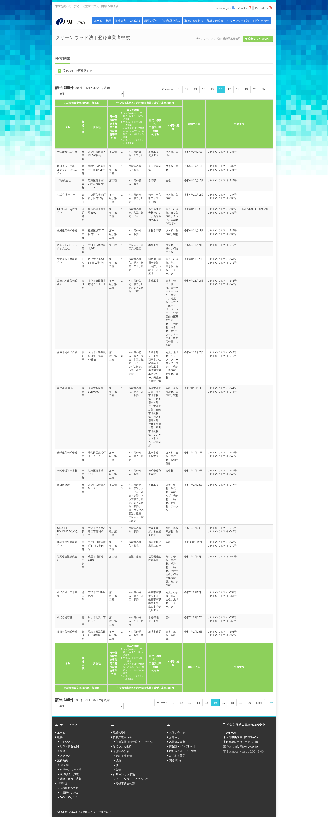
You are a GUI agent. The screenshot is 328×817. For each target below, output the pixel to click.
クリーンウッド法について (132, 779)
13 (195, 89)
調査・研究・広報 (71, 778)
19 (246, 89)
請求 (118, 760)
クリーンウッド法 (238, 20)
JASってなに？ (69, 797)
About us (244, 8)
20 (254, 89)
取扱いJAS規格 (193, 20)
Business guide (225, 8)
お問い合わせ (261, 20)
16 (221, 89)
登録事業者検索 (231, 38)
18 (238, 89)
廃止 (118, 765)
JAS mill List (263, 8)
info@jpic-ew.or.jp (246, 746)
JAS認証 (65, 765)
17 (229, 89)
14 (203, 89)
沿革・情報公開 (69, 746)
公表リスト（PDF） (257, 38)
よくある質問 (177, 755)
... (271, 88)
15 (212, 89)
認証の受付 (151, 20)
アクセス (65, 755)
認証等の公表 (215, 20)
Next (265, 89)
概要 (108, 20)
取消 (118, 769)
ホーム (98, 20)
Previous (167, 89)
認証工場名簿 (124, 755)
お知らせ (174, 737)
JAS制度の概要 (69, 788)
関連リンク (176, 760)
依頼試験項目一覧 (134, 741)
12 (186, 89)
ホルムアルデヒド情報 (182, 751)
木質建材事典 (177, 741)
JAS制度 (135, 20)
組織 (62, 751)
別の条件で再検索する (75, 71)
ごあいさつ (66, 741)
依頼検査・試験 (69, 774)
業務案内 (120, 20)
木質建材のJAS (69, 792)
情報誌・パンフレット (182, 746)
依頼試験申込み (171, 20)
